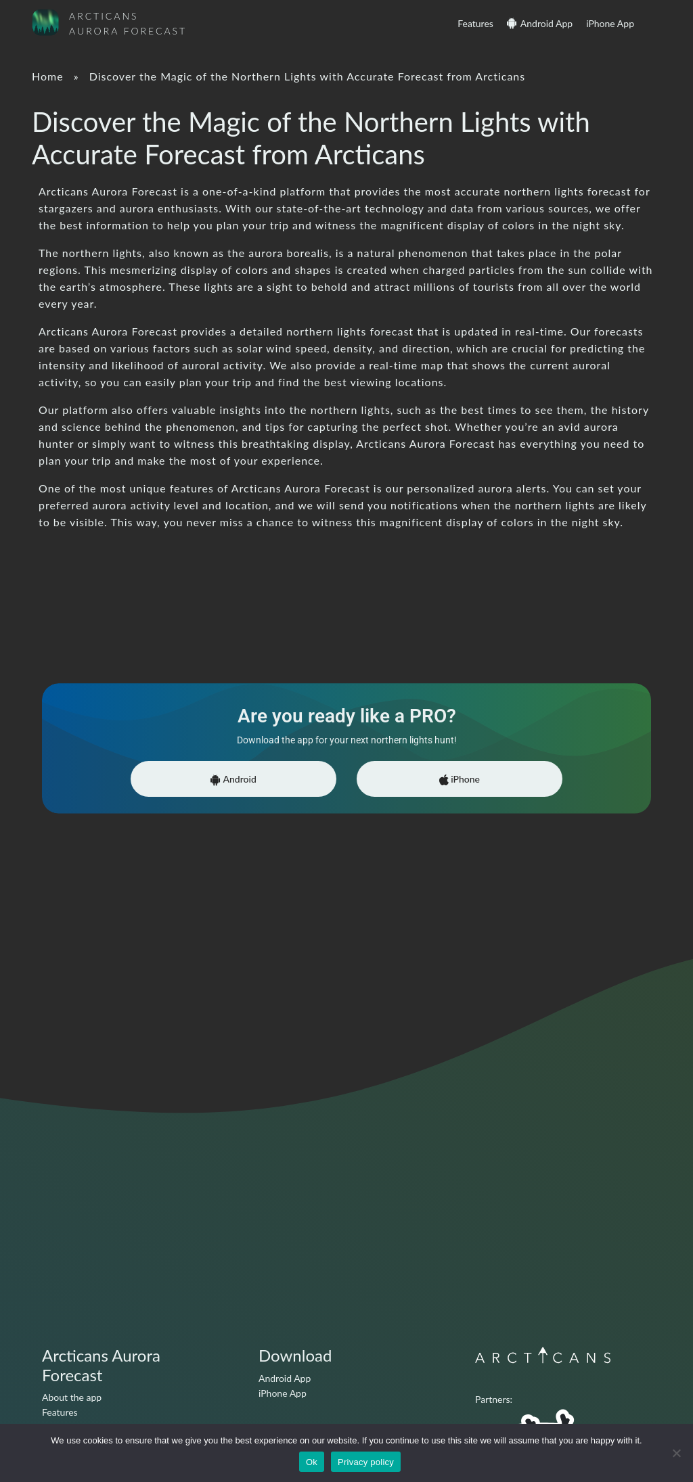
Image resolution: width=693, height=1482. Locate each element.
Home (48, 76)
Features (475, 23)
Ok (311, 1462)
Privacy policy (366, 1462)
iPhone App (610, 23)
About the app (72, 1397)
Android (233, 779)
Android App (546, 23)
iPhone (459, 779)
